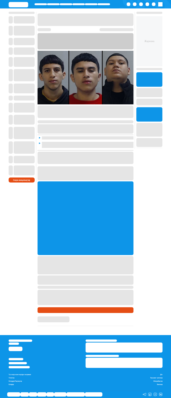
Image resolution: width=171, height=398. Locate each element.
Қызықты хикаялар (75, 394)
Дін (161, 374)
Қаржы (53, 4)
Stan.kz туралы (16, 359)
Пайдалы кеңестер (93, 394)
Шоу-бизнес (104, 4)
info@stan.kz (14, 344)
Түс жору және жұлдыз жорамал (20, 374)
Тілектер (11, 378)
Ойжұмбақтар (158, 381)
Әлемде (78, 4)
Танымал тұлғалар (156, 378)
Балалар (160, 384)
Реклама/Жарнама (18, 363)
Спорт (91, 4)
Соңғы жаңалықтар (21, 180)
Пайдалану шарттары (19, 367)
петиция (42, 116)
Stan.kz (79, 48)
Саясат (66, 4)
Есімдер (11, 384)
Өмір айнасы (41, 4)
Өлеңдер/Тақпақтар (15, 381)
